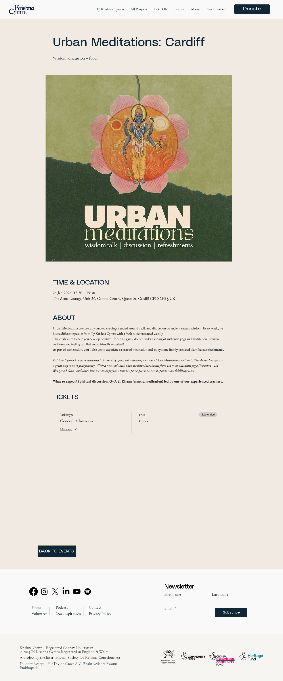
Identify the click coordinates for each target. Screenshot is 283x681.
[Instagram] (44, 591)
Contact (95, 607)
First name (172, 594)
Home (36, 607)
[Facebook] (33, 591)
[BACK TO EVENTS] (57, 551)
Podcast (62, 607)
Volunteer (39, 613)
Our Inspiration (68, 613)
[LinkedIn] (66, 591)
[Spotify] (87, 591)
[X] (55, 591)
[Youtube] (77, 591)
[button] (110, 9)
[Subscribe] (231, 612)
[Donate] (252, 9)
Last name (220, 594)
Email (169, 608)
